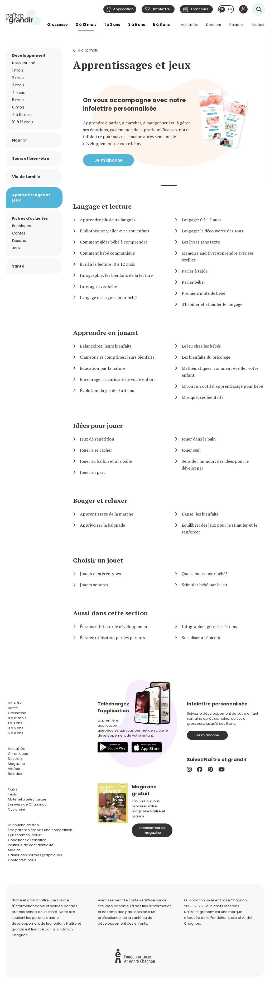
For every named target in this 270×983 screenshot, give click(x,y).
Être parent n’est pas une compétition (40, 829)
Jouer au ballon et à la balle (106, 461)
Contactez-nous (22, 860)
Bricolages (21, 225)
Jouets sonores (94, 585)
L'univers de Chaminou (27, 804)
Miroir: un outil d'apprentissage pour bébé (222, 386)
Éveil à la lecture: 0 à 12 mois (107, 264)
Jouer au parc (92, 472)
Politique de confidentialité (31, 845)
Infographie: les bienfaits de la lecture (116, 275)
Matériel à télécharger (27, 799)
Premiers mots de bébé (203, 293)
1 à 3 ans (112, 24)
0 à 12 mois (86, 24)
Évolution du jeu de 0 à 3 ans (107, 390)
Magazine (16, 763)
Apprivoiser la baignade (102, 525)
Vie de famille (26, 176)
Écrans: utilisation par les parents (112, 637)
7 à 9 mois (21, 114)
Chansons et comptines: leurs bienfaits (117, 357)
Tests (12, 794)
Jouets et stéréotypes (100, 574)
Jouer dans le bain (199, 439)
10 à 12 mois (22, 122)
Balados (236, 24)
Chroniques (18, 753)
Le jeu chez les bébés (201, 346)
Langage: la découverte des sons (212, 231)
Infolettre (161, 9)
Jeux (16, 248)
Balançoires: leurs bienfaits (106, 346)
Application (123, 9)
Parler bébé (193, 282)
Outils (12, 789)
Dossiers (213, 24)
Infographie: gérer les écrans (209, 626)
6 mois (18, 107)
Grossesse (57, 24)
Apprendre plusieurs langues (107, 220)
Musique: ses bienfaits (202, 397)
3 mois (18, 85)
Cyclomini (16, 809)
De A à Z (15, 702)
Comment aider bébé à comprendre (113, 242)
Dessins (19, 240)
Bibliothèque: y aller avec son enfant (115, 231)
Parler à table (195, 271)
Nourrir (19, 140)
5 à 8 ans (161, 24)
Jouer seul (191, 450)
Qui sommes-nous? (25, 834)
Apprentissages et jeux (132, 65)
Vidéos (258, 24)
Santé (18, 266)
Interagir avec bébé (98, 286)
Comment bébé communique (107, 253)
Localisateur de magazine (152, 830)
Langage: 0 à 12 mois (201, 220)
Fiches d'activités (30, 218)
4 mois (18, 92)
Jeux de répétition (97, 439)
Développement (29, 55)
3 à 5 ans (136, 24)
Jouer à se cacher (96, 450)
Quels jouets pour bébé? (204, 574)
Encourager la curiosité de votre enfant (117, 379)
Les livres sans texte (201, 242)
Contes (19, 233)
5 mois (18, 99)
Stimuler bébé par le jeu (204, 585)
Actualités (189, 24)
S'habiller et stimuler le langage (212, 304)
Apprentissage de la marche (106, 514)
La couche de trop (23, 824)
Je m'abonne (108, 160)
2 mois (18, 77)
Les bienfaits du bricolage (206, 357)
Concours (199, 9)
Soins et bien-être (31, 158)
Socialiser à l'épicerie (201, 637)
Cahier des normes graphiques (35, 855)
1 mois (17, 70)
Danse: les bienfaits (200, 514)
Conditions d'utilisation (27, 839)
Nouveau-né (23, 62)
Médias (14, 850)
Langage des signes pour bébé (108, 297)
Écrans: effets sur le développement (114, 626)
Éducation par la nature (102, 368)
